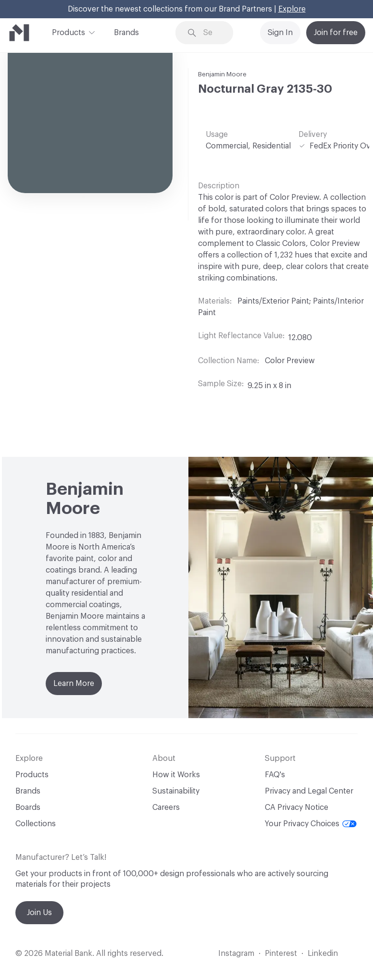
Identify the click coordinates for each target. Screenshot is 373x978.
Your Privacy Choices (311, 824)
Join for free (336, 33)
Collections (35, 824)
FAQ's (275, 775)
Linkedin (323, 953)
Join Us (39, 913)
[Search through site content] (211, 32)
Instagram (236, 953)
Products (68, 32)
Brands (126, 33)
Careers (166, 807)
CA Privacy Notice (296, 807)
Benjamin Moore (222, 74)
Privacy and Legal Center (309, 791)
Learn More (73, 683)
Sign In (280, 33)
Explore (292, 9)
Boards (27, 807)
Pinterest (281, 953)
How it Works (176, 775)
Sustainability (175, 791)
